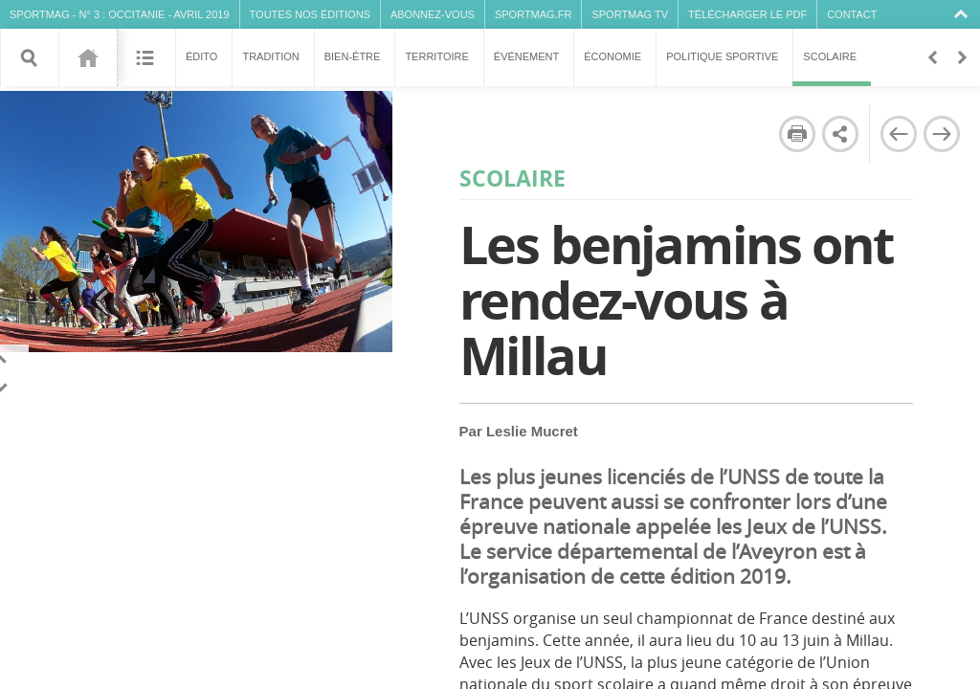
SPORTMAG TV (629, 14)
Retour (932, 57)
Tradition (270, 56)
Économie (612, 56)
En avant (961, 57)
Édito (201, 56)
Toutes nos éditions (310, 14)
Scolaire (831, 68)
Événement (526, 56)
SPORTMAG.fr (533, 14)
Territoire (436, 56)
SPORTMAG (40, 14)
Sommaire (146, 57)
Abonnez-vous (432, 14)
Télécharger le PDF (747, 14)
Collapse (963, 14)
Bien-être (352, 56)
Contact (852, 14)
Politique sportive (722, 56)
